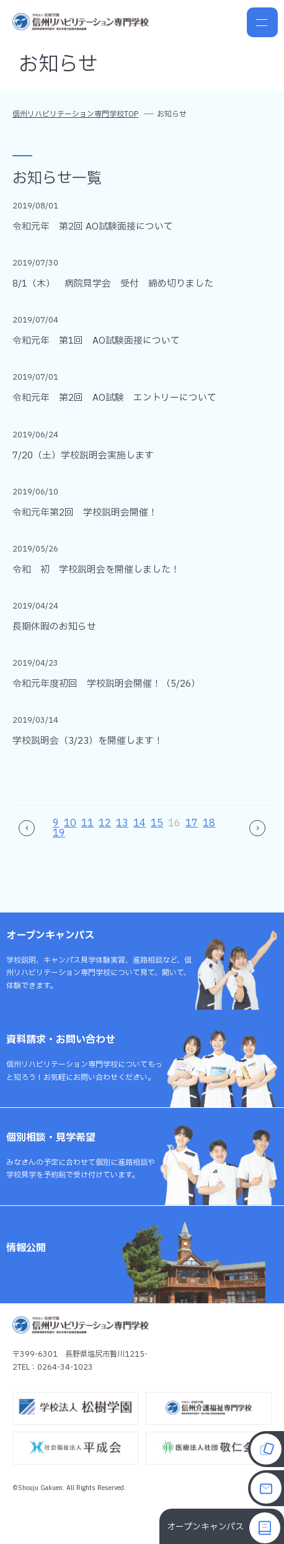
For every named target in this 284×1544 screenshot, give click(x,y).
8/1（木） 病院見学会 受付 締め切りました (112, 284)
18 (209, 823)
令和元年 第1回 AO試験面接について (96, 341)
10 (70, 823)
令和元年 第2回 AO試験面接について (92, 227)
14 (139, 823)
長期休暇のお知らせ (54, 627)
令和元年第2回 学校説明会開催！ (85, 513)
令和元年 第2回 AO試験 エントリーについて (114, 398)
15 (157, 823)
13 (122, 823)
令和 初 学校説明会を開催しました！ (96, 570)
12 (105, 823)
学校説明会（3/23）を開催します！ (87, 741)
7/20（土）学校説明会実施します (83, 455)
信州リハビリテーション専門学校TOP (75, 114)
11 (87, 823)
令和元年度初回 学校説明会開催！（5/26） (106, 684)
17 (191, 823)
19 (59, 833)
